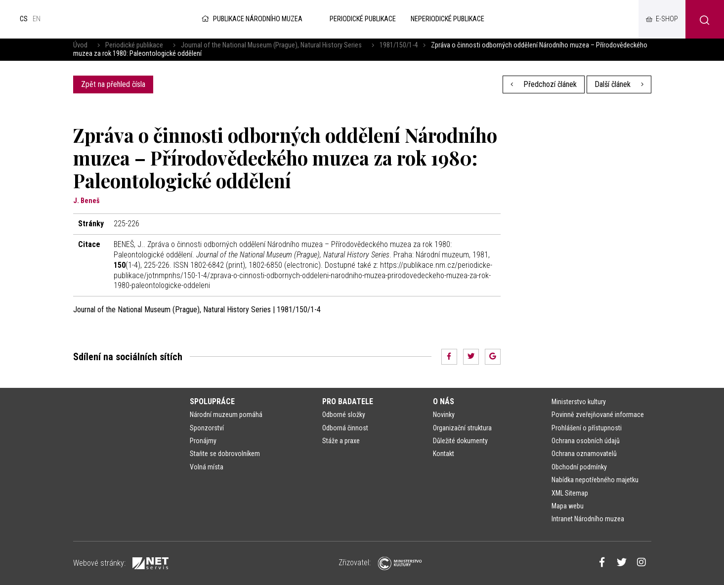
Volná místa (206, 467)
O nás (443, 401)
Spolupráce (212, 401)
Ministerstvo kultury (579, 402)
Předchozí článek (544, 84)
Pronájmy (203, 441)
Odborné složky (343, 414)
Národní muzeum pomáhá (226, 414)
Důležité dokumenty (460, 441)
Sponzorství (207, 428)
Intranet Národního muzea (588, 519)
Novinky (444, 414)
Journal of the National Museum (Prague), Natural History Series (271, 45)
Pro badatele (347, 401)
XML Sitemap (570, 493)
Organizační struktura (462, 428)
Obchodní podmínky (579, 467)
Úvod (80, 45)
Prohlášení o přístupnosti (587, 428)
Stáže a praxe (341, 441)
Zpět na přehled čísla (113, 84)
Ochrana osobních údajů (586, 441)
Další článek (619, 84)
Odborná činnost (345, 428)
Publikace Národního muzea (251, 19)
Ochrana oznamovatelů (584, 454)
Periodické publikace (134, 45)
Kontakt (443, 454)
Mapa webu (568, 506)
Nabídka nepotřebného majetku (595, 480)
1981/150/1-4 (399, 45)
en (37, 19)
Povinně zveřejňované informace (598, 414)
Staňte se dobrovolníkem (225, 454)
